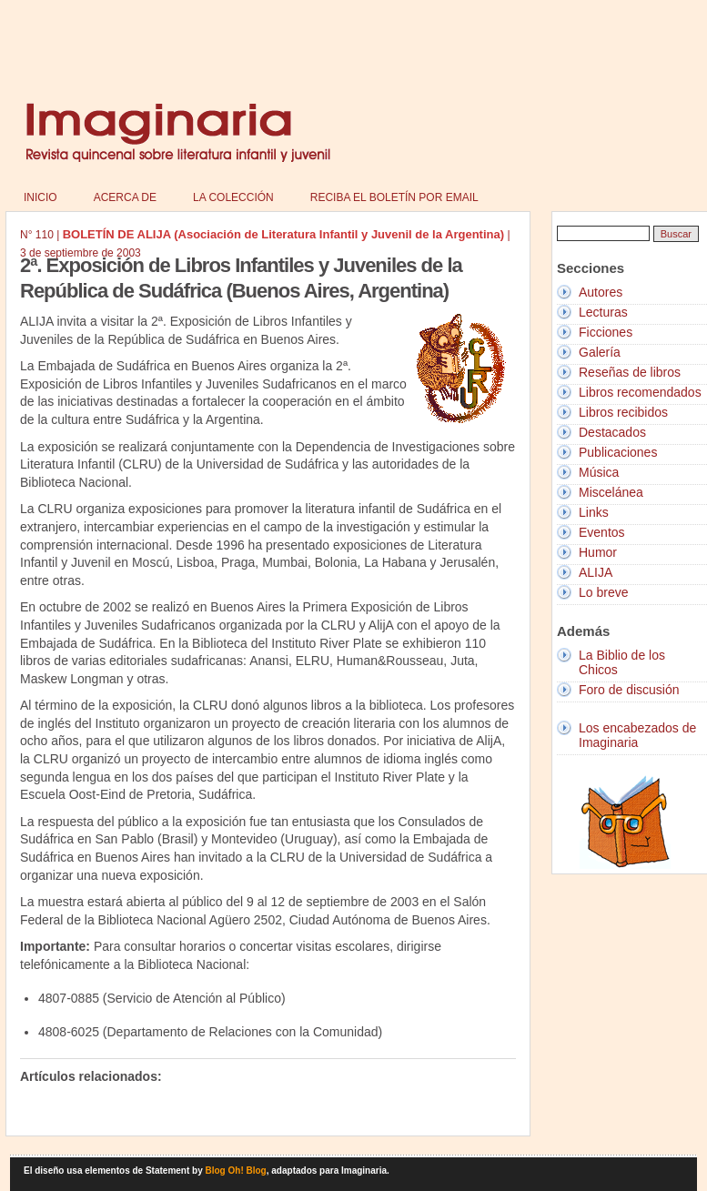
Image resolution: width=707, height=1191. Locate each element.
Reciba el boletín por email (394, 197)
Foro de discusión (629, 689)
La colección (233, 197)
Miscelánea (611, 492)
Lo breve (603, 592)
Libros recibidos (623, 412)
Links (594, 512)
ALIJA (595, 572)
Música (599, 472)
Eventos (602, 532)
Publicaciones (618, 452)
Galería (600, 352)
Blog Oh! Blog (236, 1171)
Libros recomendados (640, 392)
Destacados (612, 432)
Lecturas (603, 312)
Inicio (40, 197)
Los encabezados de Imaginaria (637, 735)
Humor (598, 552)
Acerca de (125, 197)
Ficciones (605, 332)
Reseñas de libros (630, 372)
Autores (600, 292)
